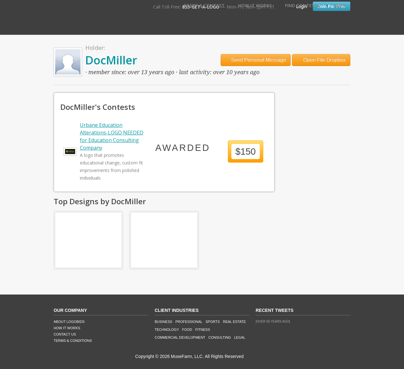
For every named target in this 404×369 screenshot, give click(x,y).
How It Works (255, 6)
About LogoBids (69, 322)
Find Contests (302, 6)
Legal (239, 337)
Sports (212, 322)
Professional (189, 322)
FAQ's (340, 6)
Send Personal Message (255, 59)
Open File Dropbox (321, 59)
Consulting (219, 337)
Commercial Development (180, 337)
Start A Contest (204, 6)
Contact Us (65, 334)
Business (163, 322)
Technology (167, 329)
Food (187, 329)
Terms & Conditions (73, 340)
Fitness (202, 329)
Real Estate (234, 322)
